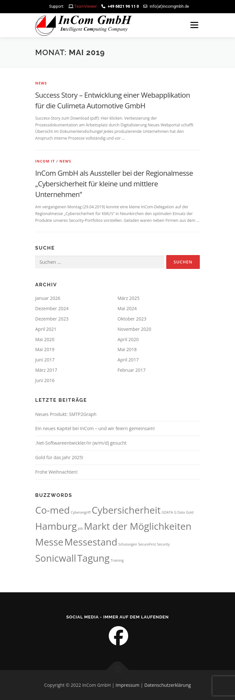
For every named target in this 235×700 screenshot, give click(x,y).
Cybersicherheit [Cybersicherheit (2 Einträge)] (126, 510)
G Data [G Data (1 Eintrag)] (179, 512)
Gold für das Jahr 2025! (59, 457)
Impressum (127, 685)
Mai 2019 (45, 349)
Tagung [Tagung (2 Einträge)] (93, 558)
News (41, 83)
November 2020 (134, 329)
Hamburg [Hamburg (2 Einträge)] (56, 526)
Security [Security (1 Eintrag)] (163, 544)
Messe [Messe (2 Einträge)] (49, 542)
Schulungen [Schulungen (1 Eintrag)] (127, 544)
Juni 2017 (45, 360)
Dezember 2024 (51, 308)
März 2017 (46, 370)
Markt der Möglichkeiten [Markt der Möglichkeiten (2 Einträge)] (137, 526)
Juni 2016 (45, 380)
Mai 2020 (45, 339)
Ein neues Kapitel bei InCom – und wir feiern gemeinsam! (95, 428)
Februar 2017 (132, 370)
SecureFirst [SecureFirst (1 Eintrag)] (147, 544)
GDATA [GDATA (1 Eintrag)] (167, 512)
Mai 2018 (127, 349)
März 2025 (128, 298)
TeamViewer (85, 6)
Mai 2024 (127, 308)
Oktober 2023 (132, 319)
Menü (194, 25)
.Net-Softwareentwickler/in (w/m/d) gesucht (81, 443)
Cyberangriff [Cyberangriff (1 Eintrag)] (80, 512)
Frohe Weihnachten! (56, 472)
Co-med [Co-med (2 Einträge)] (52, 510)
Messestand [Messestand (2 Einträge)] (90, 542)
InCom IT (45, 161)
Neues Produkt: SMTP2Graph (66, 414)
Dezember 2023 (51, 319)
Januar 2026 (47, 298)
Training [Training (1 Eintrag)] (117, 560)
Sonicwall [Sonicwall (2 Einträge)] (55, 558)
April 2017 (128, 360)
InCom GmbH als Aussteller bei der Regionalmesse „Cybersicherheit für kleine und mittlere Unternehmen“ (114, 183)
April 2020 (128, 339)
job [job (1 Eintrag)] (80, 528)
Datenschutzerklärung (167, 685)
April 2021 (45, 329)
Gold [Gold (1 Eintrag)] (189, 512)
